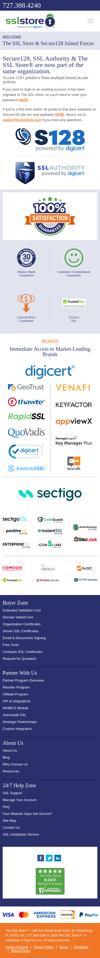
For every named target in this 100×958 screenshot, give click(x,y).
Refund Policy (21, 951)
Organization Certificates (22, 624)
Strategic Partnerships (20, 722)
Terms (63, 947)
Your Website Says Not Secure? (27, 814)
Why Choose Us (15, 764)
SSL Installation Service (21, 834)
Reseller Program (16, 687)
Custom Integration (17, 729)
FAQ (6, 807)
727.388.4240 (22, 5)
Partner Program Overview (23, 680)
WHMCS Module (16, 708)
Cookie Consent (16, 947)
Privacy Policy (44, 947)
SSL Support (12, 793)
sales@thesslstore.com (22, 120)
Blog (6, 757)
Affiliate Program (15, 694)
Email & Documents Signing (24, 638)
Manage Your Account (20, 800)
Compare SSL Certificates (23, 652)
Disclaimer (81, 947)
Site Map (9, 821)
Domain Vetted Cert (18, 617)
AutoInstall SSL (14, 715)
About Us (10, 750)
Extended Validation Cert (22, 610)
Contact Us (11, 827)
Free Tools (11, 645)
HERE (23, 100)
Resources (11, 771)
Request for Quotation (20, 659)
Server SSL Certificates (21, 631)
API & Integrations (17, 701)
